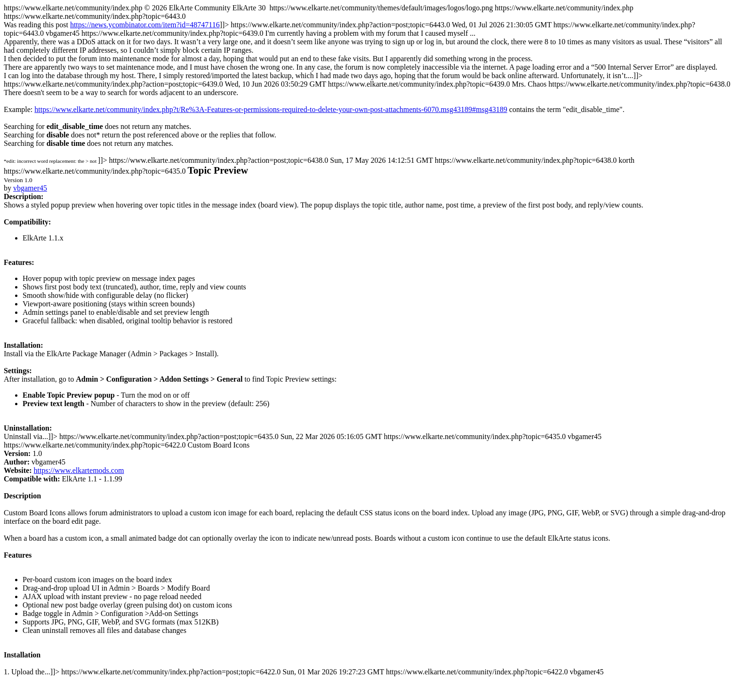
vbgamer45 (30, 188)
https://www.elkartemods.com (79, 470)
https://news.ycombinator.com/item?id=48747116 (145, 25)
